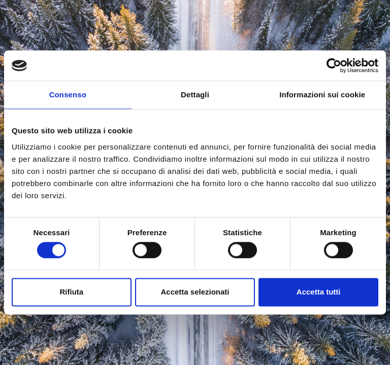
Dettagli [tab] (195, 94)
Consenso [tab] (67, 94)
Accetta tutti (319, 291)
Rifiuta (71, 291)
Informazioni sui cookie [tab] (322, 94)
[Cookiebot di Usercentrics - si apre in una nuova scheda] (333, 65)
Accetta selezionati (194, 291)
